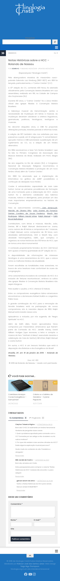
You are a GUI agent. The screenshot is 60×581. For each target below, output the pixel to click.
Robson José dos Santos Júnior (30, 563)
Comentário (16, 504)
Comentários (18, 418)
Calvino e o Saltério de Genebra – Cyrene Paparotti (43, 397)
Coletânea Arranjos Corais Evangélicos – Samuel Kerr (17, 397)
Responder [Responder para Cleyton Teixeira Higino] (19, 455)
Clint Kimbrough (48, 208)
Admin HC (15, 68)
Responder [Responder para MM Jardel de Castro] (19, 476)
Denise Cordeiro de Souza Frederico (26, 213)
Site (12, 529)
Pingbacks (36, 418)
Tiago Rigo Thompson (29, 566)
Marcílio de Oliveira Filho (19, 210)
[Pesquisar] (55, 41)
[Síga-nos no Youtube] (30, 574)
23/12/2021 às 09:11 (42, 460)
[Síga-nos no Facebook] (25, 574)
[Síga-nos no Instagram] (34, 574)
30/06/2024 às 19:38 (45, 481)
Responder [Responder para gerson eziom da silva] (21, 490)
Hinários (12, 53)
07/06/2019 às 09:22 (44, 424)
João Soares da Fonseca (45, 210)
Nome (14, 520)
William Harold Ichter (27, 216)
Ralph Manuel (44, 216)
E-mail (37, 520)
